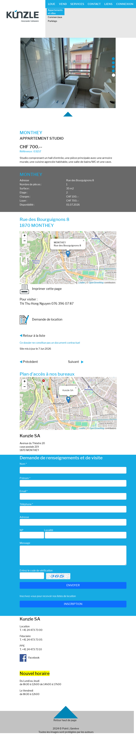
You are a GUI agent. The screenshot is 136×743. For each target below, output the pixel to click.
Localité (48, 530)
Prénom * (25, 478)
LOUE (51, 4)
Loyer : (23, 200)
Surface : (25, 188)
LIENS (108, 4)
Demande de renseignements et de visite (61, 457)
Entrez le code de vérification (36, 570)
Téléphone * (26, 504)
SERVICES (77, 4)
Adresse (24, 180)
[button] (68, 254)
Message (25, 542)
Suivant (73, 362)
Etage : (23, 192)
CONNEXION (124, 4)
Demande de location (41, 319)
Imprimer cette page (41, 289)
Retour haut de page (64, 720)
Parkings (52, 21)
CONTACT (94, 4)
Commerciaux (55, 17)
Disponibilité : (27, 204)
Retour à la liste (34, 335)
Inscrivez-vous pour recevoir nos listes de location (48, 596)
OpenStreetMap (96, 282)
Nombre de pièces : (30, 184)
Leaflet (81, 282)
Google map (67, 258)
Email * (23, 491)
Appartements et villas (55, 11)
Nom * (23, 463)
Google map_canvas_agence (68, 403)
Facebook (29, 657)
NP (21, 530)
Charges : (25, 196)
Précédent (30, 362)
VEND (63, 4)
